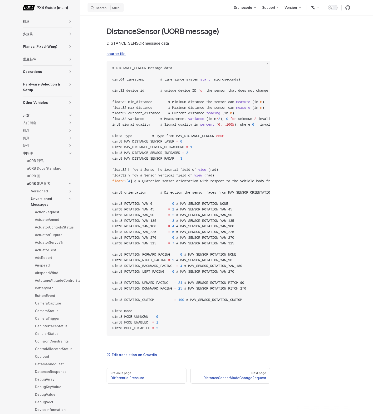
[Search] (106, 7)
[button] (70, 21)
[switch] (333, 7)
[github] (348, 7)
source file (116, 53)
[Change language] (315, 7)
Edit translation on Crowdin (132, 355)
